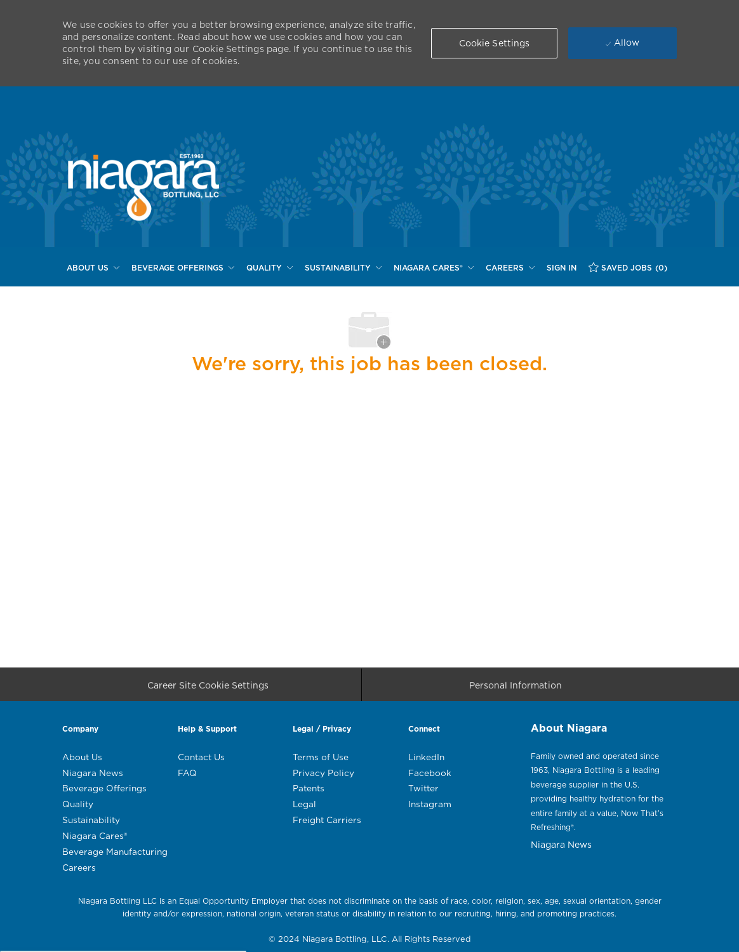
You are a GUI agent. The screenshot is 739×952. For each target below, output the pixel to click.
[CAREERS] (510, 268)
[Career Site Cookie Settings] (208, 689)
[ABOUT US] (93, 268)
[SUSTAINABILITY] (343, 268)
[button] (494, 43)
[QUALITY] (269, 268)
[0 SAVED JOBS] (628, 268)
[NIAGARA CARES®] (434, 268)
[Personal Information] (515, 689)
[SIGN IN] (561, 268)
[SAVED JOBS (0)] (628, 268)
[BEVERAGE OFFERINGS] (182, 268)
